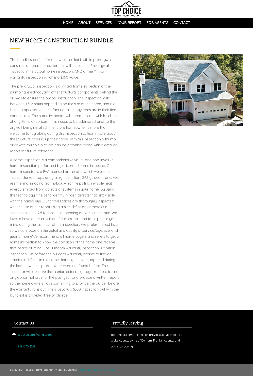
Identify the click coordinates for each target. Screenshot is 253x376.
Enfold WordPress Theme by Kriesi (97, 369)
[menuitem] (68, 23)
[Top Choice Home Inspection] (126, 9)
